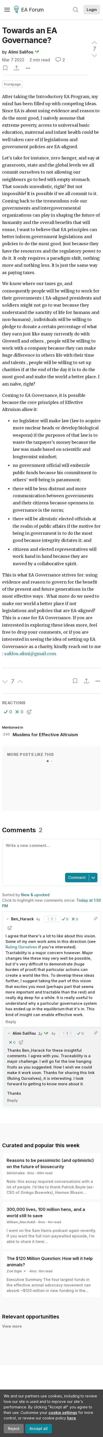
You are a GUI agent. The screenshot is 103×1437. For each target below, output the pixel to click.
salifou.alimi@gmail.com (30, 653)
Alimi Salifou (20, 52)
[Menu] (7, 9)
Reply (11, 1021)
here (71, 1418)
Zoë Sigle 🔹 (17, 1271)
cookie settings (62, 1412)
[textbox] (50, 855)
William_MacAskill (21, 1222)
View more (12, 1326)
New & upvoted (35, 895)
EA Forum (30, 10)
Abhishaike (16, 1173)
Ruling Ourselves (21, 947)
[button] (8, 712)
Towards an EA (29, 35)
